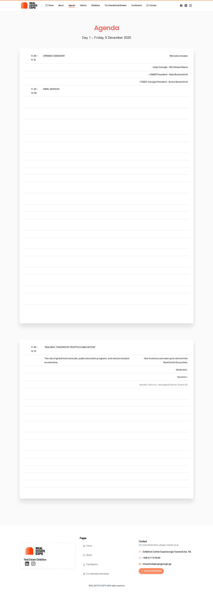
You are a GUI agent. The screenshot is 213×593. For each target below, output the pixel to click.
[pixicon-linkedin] (27, 563)
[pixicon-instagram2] (33, 563)
